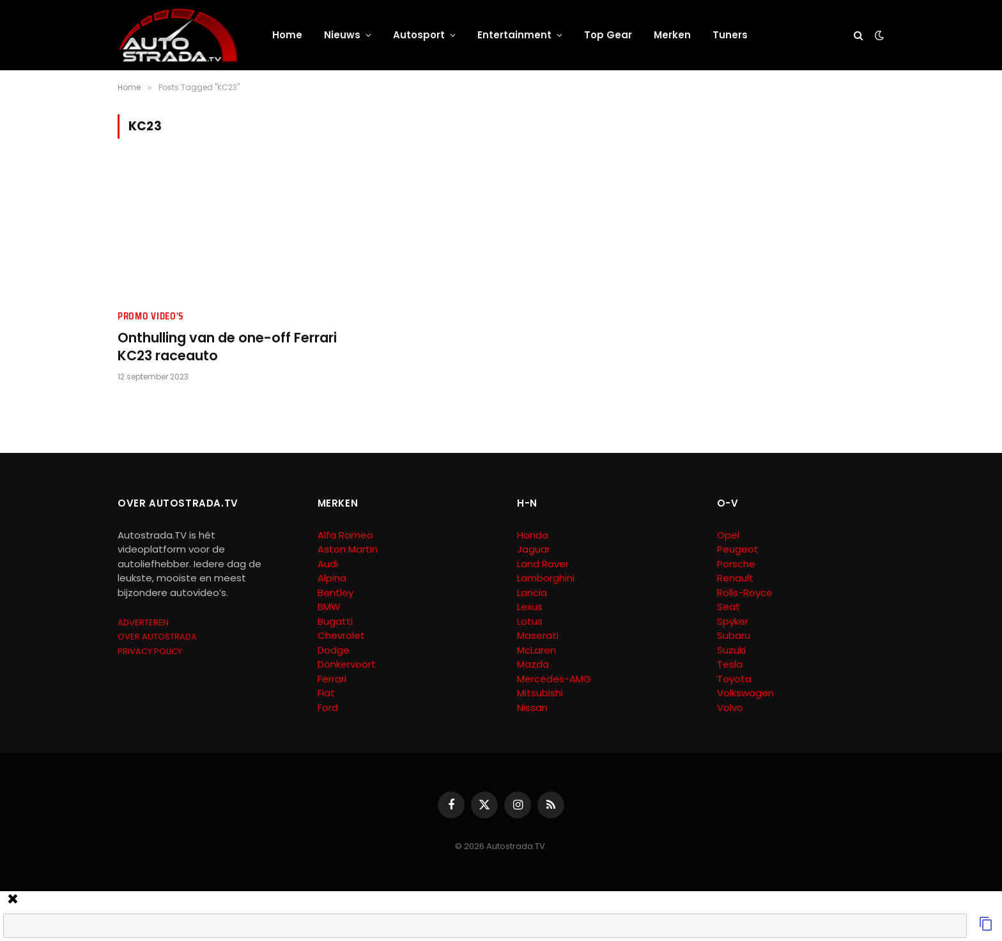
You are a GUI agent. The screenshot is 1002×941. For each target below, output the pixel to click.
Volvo (730, 707)
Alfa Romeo (347, 535)
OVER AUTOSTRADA (157, 637)
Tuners (730, 35)
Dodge (334, 650)
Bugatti (335, 621)
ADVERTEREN (143, 622)
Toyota (734, 678)
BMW (329, 606)
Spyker (732, 621)
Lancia (532, 592)
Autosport (419, 35)
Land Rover (543, 563)
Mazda (533, 664)
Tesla (730, 664)
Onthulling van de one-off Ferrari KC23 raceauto (227, 347)
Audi (328, 563)
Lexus (530, 606)
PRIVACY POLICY (150, 651)
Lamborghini (545, 578)
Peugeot (738, 549)
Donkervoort (347, 664)
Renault (735, 578)
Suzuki (731, 650)
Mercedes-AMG (554, 678)
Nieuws (342, 35)
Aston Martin (348, 549)
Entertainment (514, 35)
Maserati (538, 635)
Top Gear (608, 35)
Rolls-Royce (745, 592)
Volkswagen (745, 693)
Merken (672, 35)
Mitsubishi (540, 693)
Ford (328, 707)
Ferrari (332, 678)
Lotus (530, 621)
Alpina (332, 578)
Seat (728, 606)
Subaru (733, 635)
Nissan (532, 707)
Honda (532, 535)
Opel (728, 535)
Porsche (736, 563)
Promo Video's (151, 316)
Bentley (335, 592)
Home (287, 35)
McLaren (536, 650)
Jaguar (533, 549)
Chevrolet (341, 635)
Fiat (326, 693)
